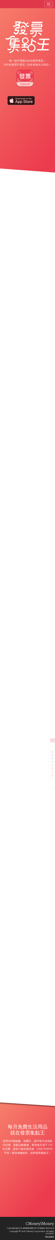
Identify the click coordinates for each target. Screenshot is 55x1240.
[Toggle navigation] (48, 4)
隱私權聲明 (49, 1237)
